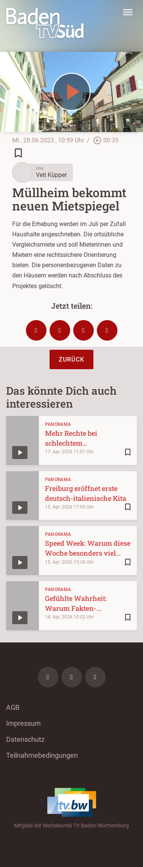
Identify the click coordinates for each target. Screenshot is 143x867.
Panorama (58, 424)
